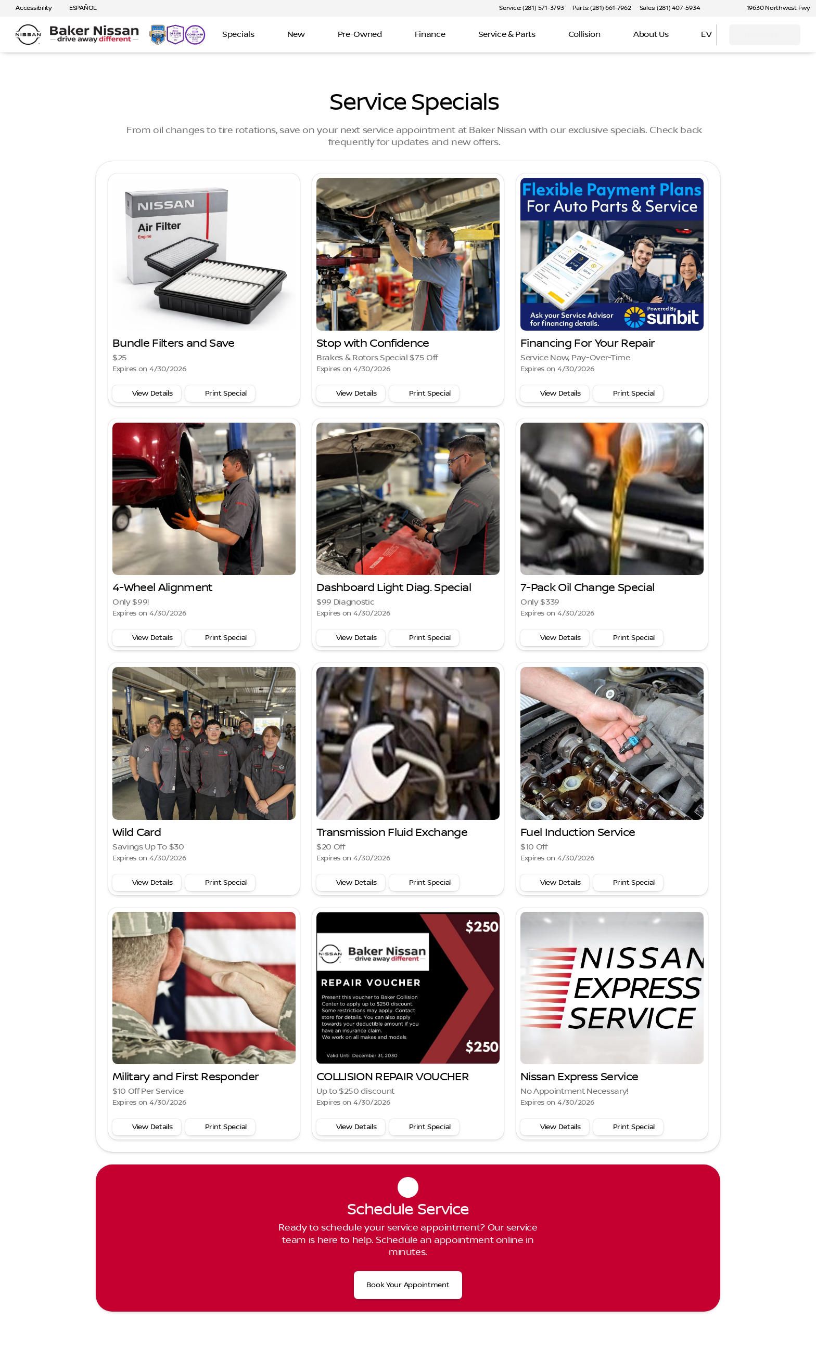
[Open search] (695, 35)
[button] (723, 8)
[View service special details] (146, 393)
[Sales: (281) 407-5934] (670, 8)
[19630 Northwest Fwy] (773, 8)
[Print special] (220, 393)
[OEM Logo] (28, 34)
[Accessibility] (29, 8)
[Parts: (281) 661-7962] (601, 8)
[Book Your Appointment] (408, 1285)
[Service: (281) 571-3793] (531, 8)
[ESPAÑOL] (78, 8)
